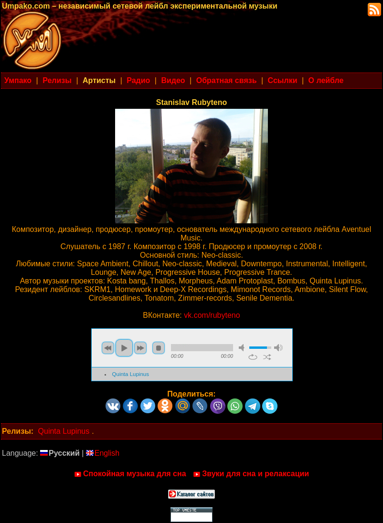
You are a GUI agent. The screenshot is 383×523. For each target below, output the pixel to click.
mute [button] (243, 347)
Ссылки (283, 80)
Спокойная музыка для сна (130, 474)
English (102, 453)
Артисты (99, 80)
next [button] (140, 348)
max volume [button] (278, 347)
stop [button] (158, 348)
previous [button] (108, 348)
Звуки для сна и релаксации (251, 474)
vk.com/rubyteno (212, 315)
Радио (138, 80)
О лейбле (326, 80)
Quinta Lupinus (130, 374)
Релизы (57, 80)
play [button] (124, 347)
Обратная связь (226, 80)
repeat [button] (253, 357)
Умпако (18, 80)
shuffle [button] (267, 357)
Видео (173, 80)
